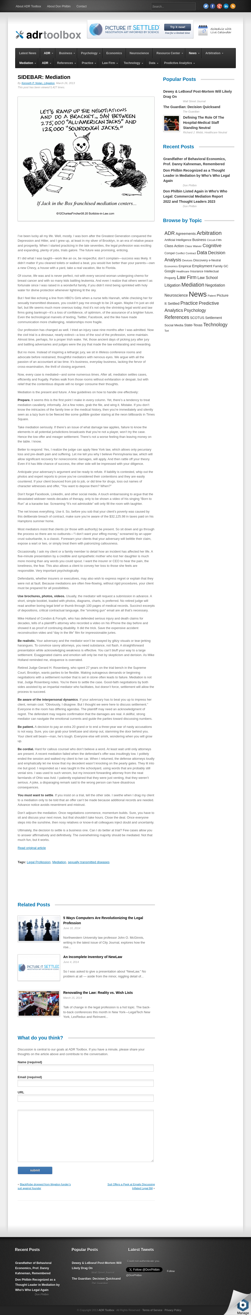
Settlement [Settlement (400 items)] (213, 318)
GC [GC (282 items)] (226, 266)
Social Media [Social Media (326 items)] (173, 325)
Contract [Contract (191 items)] (191, 253)
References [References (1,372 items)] (176, 317)
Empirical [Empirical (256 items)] (185, 266)
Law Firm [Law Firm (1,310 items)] (187, 277)
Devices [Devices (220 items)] (187, 260)
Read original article (32, 848)
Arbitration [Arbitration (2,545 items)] (209, 233)
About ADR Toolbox (28, 6)
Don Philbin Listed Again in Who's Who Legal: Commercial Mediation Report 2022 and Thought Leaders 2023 (195, 196)
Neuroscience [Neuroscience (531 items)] (176, 295)
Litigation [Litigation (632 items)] (172, 285)
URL (21, 1092)
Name (30, 1062)
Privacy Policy (172, 1310)
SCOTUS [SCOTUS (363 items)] (197, 318)
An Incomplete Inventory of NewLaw (92, 957)
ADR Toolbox (106, 1310)
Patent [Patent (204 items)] (212, 295)
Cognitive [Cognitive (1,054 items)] (211, 245)
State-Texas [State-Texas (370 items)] (193, 325)
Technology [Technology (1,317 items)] (215, 324)
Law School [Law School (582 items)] (207, 277)
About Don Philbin (59, 6)
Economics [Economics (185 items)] (171, 266)
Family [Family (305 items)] (218, 266)
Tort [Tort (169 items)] (166, 330)
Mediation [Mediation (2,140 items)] (192, 285)
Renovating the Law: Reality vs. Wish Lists (98, 993)
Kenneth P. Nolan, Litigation (38, 83)
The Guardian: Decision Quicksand (191, 107)
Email (30, 1077)
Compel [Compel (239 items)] (169, 253)
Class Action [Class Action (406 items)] (174, 246)
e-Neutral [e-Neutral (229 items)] (215, 260)
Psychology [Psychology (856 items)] (195, 310)
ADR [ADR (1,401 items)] (169, 233)
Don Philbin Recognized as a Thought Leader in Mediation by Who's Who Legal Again (196, 175)
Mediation (59, 862)
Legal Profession (38, 862)
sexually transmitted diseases (89, 862)
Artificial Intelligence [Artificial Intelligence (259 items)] (177, 240)
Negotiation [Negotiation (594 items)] (215, 285)
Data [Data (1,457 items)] (202, 252)
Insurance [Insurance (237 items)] (196, 271)
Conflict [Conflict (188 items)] (180, 253)
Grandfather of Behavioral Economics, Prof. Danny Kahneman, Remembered (33, 1268)
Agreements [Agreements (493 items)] (186, 233)
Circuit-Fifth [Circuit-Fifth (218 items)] (214, 239)
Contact (81, 6)
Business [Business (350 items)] (199, 240)
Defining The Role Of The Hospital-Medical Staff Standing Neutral (203, 122)
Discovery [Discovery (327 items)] (200, 260)
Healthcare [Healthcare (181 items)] (182, 271)
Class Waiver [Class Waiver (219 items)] (193, 246)
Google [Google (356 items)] (170, 271)
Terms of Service (152, 1310)
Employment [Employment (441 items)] (202, 266)
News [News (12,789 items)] (198, 294)
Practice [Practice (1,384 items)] (189, 303)
